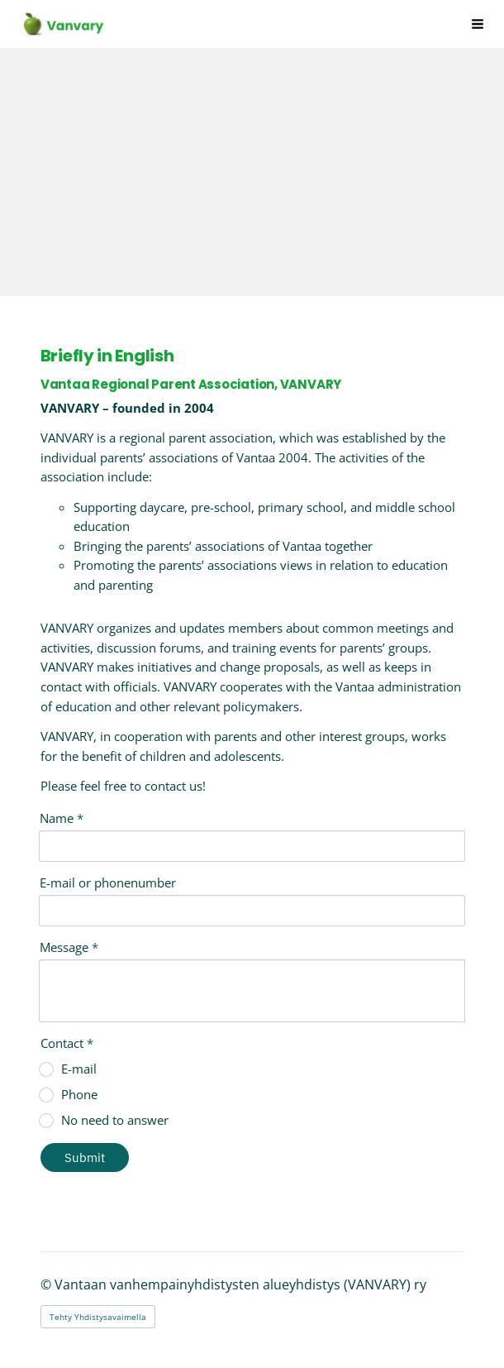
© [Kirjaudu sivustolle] (47, 1284)
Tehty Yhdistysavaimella (98, 1317)
